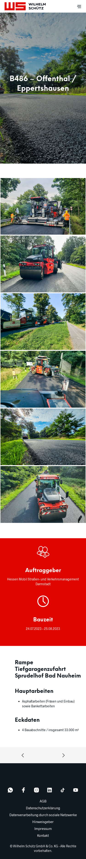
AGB (43, 801)
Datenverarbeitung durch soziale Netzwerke (43, 815)
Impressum (43, 828)
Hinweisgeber (43, 822)
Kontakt (43, 835)
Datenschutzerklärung (43, 808)
